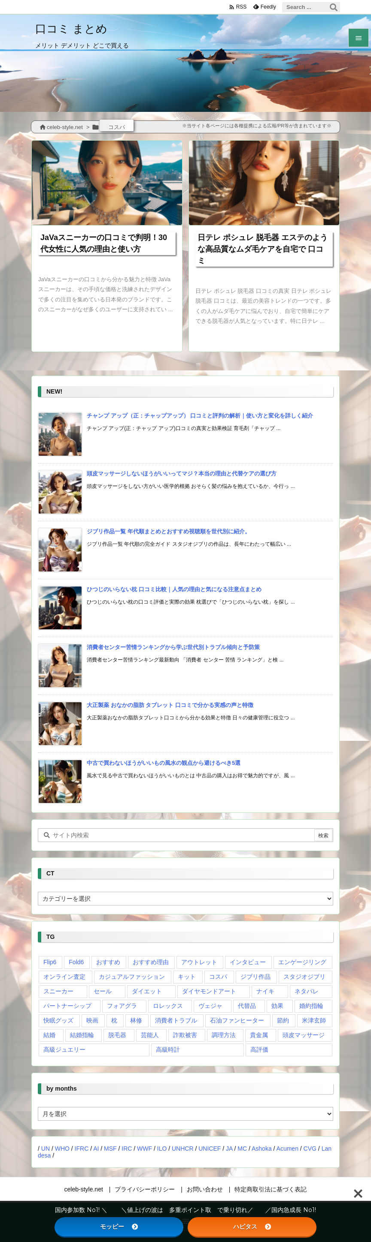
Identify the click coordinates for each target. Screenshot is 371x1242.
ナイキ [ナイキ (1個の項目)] (265, 991)
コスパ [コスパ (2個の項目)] (218, 976)
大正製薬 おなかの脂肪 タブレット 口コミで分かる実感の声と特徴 (170, 705)
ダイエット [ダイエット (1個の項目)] (147, 991)
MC (242, 1148)
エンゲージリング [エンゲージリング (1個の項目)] (302, 962)
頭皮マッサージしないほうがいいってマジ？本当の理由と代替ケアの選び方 (182, 473)
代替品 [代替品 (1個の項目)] (247, 1005)
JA (229, 1148)
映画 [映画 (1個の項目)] (92, 1020)
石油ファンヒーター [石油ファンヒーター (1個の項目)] (237, 1020)
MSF (110, 1148)
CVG (310, 1148)
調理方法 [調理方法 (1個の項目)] (224, 1034)
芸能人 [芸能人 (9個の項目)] (150, 1034)
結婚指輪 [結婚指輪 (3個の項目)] (82, 1034)
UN (45, 1148)
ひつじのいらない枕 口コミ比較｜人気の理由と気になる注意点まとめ (174, 589)
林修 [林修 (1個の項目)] (136, 1020)
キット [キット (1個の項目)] (187, 976)
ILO (162, 1148)
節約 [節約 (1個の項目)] (283, 1020)
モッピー (119, 1226)
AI (96, 1148)
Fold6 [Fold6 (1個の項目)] (76, 962)
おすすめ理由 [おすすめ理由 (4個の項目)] (151, 962)
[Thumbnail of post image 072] (107, 183)
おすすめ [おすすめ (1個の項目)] (108, 962)
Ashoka (262, 1148)
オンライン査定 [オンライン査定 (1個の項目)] (64, 976)
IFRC (82, 1148)
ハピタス (252, 1226)
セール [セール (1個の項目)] (103, 991)
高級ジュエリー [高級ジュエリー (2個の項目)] (64, 1049)
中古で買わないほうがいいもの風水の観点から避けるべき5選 (163, 763)
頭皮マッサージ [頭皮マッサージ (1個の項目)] (304, 1034)
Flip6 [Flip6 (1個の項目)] (49, 962)
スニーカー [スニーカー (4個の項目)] (58, 991)
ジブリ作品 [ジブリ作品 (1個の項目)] (255, 976)
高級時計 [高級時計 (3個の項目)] (168, 1049)
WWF (144, 1148)
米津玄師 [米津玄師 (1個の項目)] (314, 1020)
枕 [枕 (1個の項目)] (114, 1020)
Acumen (287, 1148)
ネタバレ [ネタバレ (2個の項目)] (307, 991)
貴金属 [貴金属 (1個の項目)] (259, 1034)
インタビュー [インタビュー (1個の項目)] (248, 962)
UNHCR (183, 1148)
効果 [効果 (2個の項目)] (277, 1005)
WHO (62, 1148)
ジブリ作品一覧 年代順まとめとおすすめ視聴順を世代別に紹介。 (168, 531)
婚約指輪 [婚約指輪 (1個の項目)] (311, 1005)
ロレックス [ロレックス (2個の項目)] (168, 1005)
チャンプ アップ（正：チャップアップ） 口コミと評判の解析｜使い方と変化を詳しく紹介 (200, 415)
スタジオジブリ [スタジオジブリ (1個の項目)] (304, 976)
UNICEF (209, 1148)
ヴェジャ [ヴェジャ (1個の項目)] (210, 1005)
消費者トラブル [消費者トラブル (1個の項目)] (176, 1020)
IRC (127, 1148)
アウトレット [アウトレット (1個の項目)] (199, 962)
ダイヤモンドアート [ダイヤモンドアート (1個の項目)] (209, 991)
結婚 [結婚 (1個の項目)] (49, 1034)
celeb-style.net (65, 127)
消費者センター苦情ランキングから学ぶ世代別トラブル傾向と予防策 (173, 647)
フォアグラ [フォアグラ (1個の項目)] (122, 1005)
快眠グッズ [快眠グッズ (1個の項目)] (58, 1020)
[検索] (333, 7)
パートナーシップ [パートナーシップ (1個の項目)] (67, 1005)
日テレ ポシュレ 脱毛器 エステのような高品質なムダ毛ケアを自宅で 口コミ (263, 249)
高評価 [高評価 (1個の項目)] (259, 1049)
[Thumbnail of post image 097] (264, 183)
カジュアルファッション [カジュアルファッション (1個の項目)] (132, 976)
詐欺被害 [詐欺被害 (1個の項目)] (185, 1034)
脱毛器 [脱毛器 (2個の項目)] (117, 1034)
